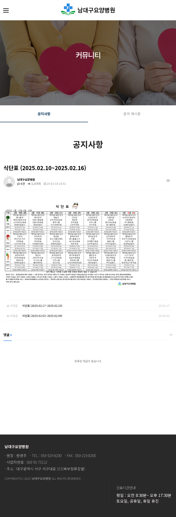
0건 (21, 183)
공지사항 (44, 113)
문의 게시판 (132, 113)
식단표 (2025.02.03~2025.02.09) (42, 316)
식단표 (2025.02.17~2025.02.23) (42, 305)
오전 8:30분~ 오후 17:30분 (149, 495)
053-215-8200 (85, 455)
